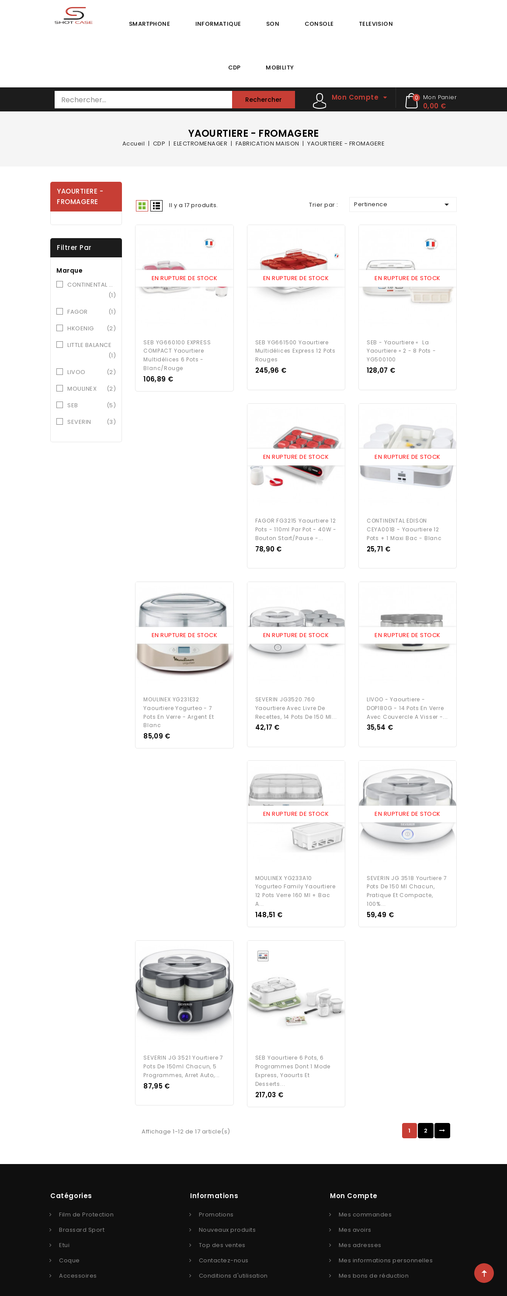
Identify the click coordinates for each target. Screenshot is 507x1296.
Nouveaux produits (227, 1215)
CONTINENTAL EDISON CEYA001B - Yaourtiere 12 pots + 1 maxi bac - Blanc (404, 523)
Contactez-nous (224, 1245)
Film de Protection (86, 1200)
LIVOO (91, 372)
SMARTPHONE (149, 24)
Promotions (216, 1200)
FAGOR (91, 312)
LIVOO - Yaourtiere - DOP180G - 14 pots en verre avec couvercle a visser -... (407, 699)
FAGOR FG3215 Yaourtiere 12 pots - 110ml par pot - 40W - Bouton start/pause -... (296, 523)
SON (272, 24)
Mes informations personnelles (386, 1245)
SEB (91, 405)
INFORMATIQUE (218, 24)
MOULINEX (91, 389)
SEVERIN (91, 422)
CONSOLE (319, 24)
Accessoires (78, 1261)
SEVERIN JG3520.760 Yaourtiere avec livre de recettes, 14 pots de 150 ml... (296, 699)
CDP (234, 67)
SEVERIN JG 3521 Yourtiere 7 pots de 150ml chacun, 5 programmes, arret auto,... (183, 1051)
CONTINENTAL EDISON (91, 291)
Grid (142, 206)
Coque (69, 1245)
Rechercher (263, 99)
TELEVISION (376, 24)
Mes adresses (360, 1230)
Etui (64, 1230)
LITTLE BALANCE (91, 351)
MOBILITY (280, 67)
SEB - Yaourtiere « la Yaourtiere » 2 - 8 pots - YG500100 (401, 348)
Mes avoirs (355, 1215)
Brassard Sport (81, 1215)
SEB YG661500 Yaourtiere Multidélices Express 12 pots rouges (295, 348)
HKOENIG (91, 328)
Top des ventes (222, 1230)
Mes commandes (365, 1200)
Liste (156, 206)
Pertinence (403, 204)
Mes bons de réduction (374, 1261)
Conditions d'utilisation (233, 1261)
